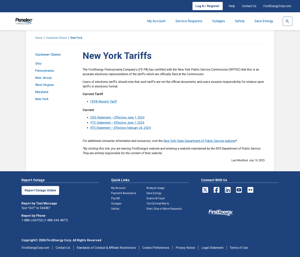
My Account (156, 21)
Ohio (38, 63)
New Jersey (43, 78)
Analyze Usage (155, 187)
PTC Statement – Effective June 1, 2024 (117, 122)
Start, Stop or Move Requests (164, 208)
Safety (240, 21)
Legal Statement (212, 248)
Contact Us (249, 6)
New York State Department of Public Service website (199, 141)
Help (232, 6)
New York (76, 37)
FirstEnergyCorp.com (277, 6)
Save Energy (263, 21)
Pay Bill (115, 198)
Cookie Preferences (155, 248)
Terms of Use (239, 248)
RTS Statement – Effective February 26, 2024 (120, 128)
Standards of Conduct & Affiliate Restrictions (106, 248)
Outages (218, 21)
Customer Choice (56, 37)
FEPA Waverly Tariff (103, 101)
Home (38, 37)
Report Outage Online (40, 190)
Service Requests (188, 21)
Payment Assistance (123, 193)
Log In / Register (208, 6)
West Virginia (44, 85)
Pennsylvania (44, 70)
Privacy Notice (185, 248)
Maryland (41, 92)
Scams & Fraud (155, 198)
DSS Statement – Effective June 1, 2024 (117, 117)
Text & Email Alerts (157, 203)
